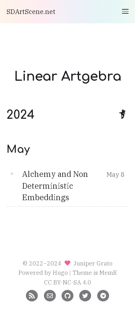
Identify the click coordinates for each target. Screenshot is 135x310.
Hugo (60, 272)
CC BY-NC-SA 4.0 (67, 282)
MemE (108, 272)
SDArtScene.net (30, 12)
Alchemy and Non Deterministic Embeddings (55, 185)
